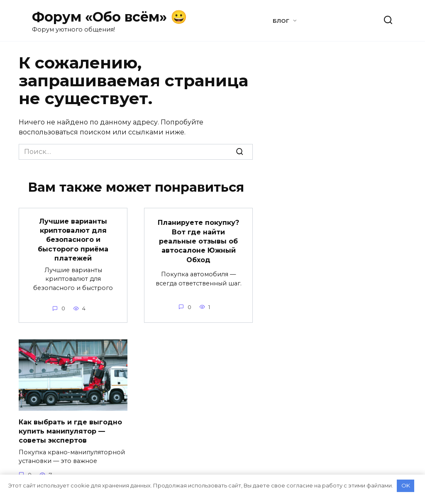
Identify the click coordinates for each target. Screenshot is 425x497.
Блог (281, 21)
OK (405, 485)
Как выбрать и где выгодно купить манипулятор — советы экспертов (70, 431)
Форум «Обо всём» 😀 (109, 17)
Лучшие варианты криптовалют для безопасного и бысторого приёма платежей (73, 239)
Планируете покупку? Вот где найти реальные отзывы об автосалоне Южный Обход (198, 241)
